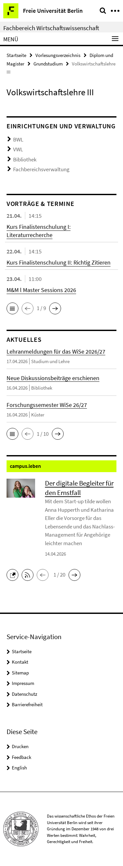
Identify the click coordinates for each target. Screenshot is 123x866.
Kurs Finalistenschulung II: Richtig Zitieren (59, 262)
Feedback (21, 757)
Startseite (16, 55)
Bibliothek (24, 159)
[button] (12, 308)
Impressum (23, 683)
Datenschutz (24, 694)
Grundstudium (48, 64)
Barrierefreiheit (27, 704)
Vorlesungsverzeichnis (57, 55)
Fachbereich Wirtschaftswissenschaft (51, 28)
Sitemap (20, 673)
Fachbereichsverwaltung (41, 169)
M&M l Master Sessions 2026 (41, 290)
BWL (18, 139)
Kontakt (20, 662)
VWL (18, 149)
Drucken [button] (20, 746)
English (19, 768)
